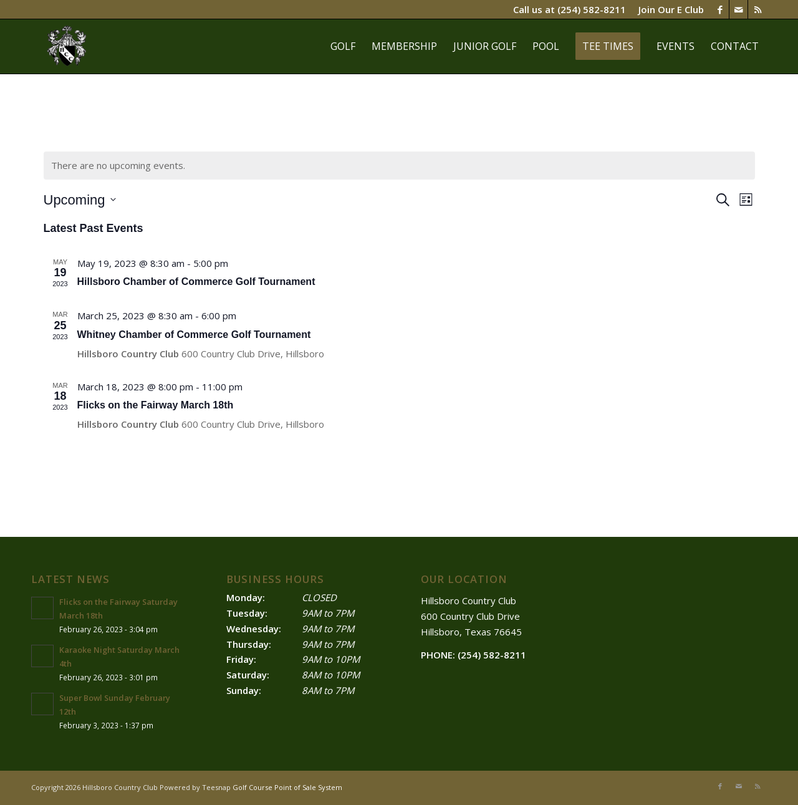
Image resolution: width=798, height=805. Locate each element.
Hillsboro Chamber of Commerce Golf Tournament (196, 281)
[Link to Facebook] (720, 9)
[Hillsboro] (67, 46)
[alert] (399, 166)
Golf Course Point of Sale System (287, 787)
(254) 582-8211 (591, 9)
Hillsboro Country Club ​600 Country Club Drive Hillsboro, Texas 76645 (471, 616)
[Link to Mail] (738, 9)
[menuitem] (668, 9)
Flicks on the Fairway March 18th (155, 405)
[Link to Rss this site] (757, 9)
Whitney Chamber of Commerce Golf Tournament (194, 334)
